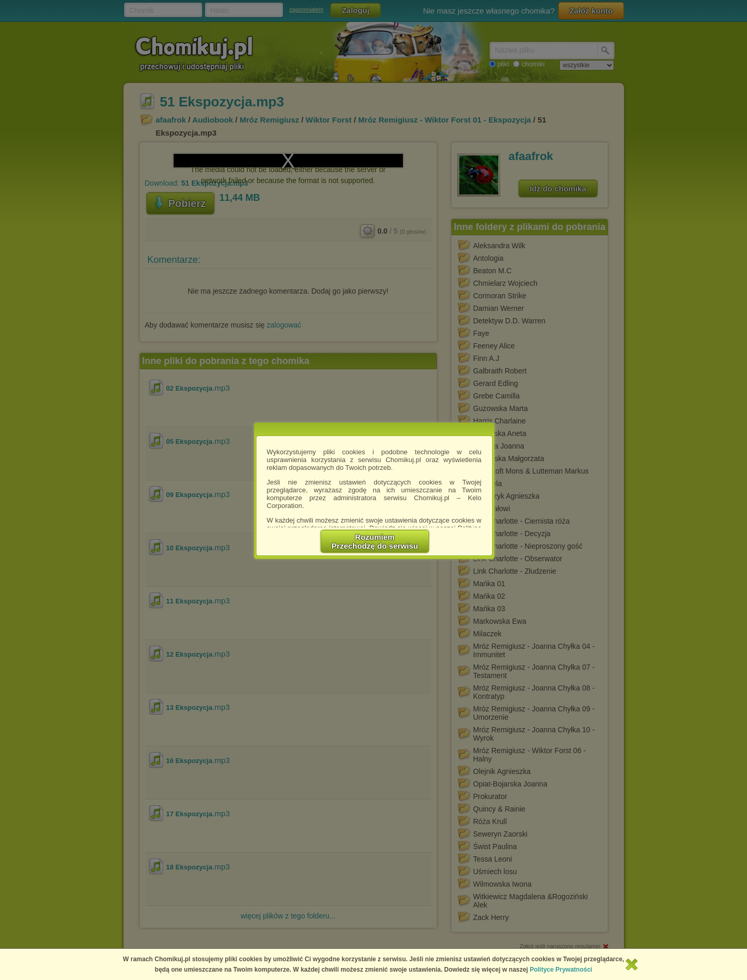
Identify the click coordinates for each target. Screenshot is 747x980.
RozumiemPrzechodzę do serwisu (375, 541)
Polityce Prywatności (561, 969)
